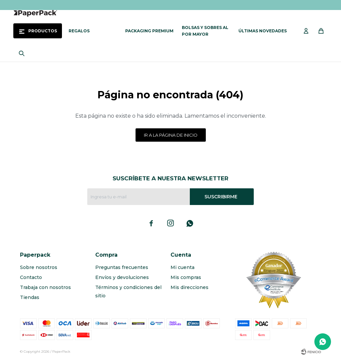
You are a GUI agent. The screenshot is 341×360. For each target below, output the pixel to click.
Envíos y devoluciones (122, 277)
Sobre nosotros (38, 267)
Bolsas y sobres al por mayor (205, 31)
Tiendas (29, 297)
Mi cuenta (182, 267)
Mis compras (185, 277)
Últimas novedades (262, 30)
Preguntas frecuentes (121, 267)
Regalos (79, 30)
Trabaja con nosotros (45, 287)
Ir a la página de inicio (170, 135)
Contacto (31, 277)
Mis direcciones (189, 287)
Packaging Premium (149, 30)
